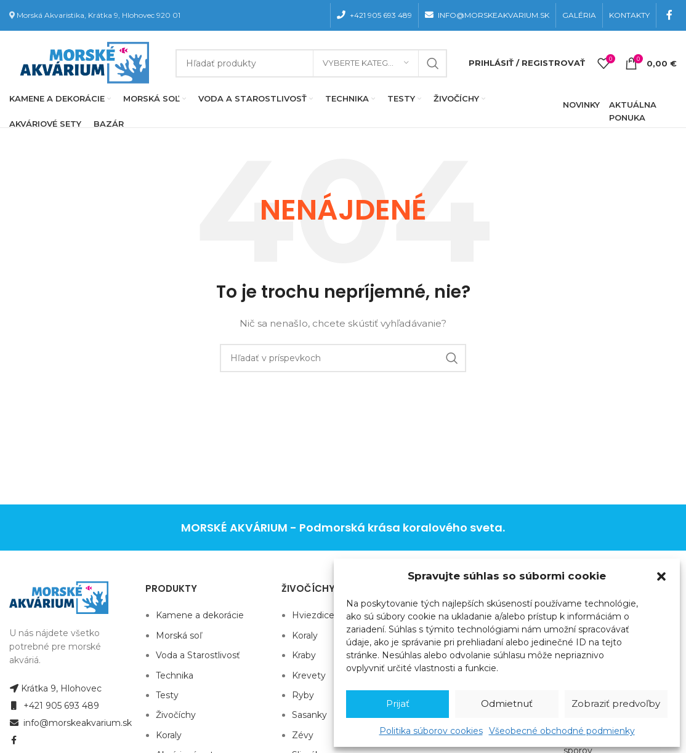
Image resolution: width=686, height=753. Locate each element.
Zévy (302, 735)
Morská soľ (179, 635)
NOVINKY (581, 105)
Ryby (303, 695)
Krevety (309, 675)
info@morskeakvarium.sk (70, 722)
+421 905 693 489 (54, 705)
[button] (661, 576)
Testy (167, 695)
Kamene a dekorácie (200, 615)
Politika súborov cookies (431, 730)
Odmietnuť (507, 703)
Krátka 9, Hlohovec (55, 688)
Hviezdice (313, 615)
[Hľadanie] (311, 63)
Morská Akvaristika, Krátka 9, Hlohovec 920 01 (98, 15)
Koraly (169, 735)
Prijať (398, 703)
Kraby (304, 655)
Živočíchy (176, 714)
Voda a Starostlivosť (198, 655)
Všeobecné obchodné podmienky (562, 730)
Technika (174, 675)
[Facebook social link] (670, 15)
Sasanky (309, 714)
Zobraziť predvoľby (615, 703)
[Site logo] (82, 62)
